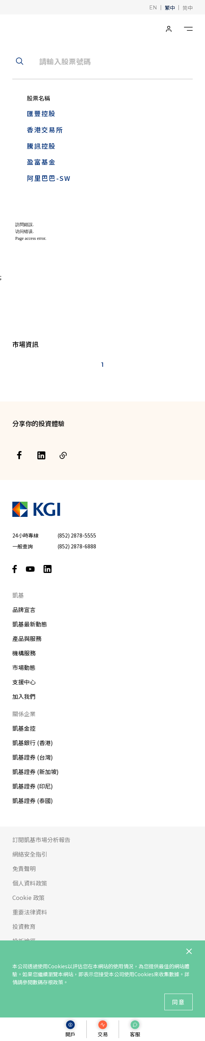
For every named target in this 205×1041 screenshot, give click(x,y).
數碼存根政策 (48, 982)
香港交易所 (45, 129)
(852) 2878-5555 (76, 535)
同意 (178, 1002)
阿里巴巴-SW (49, 178)
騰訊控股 (41, 145)
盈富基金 (41, 161)
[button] (153, 7)
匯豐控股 (41, 113)
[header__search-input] (102, 61)
